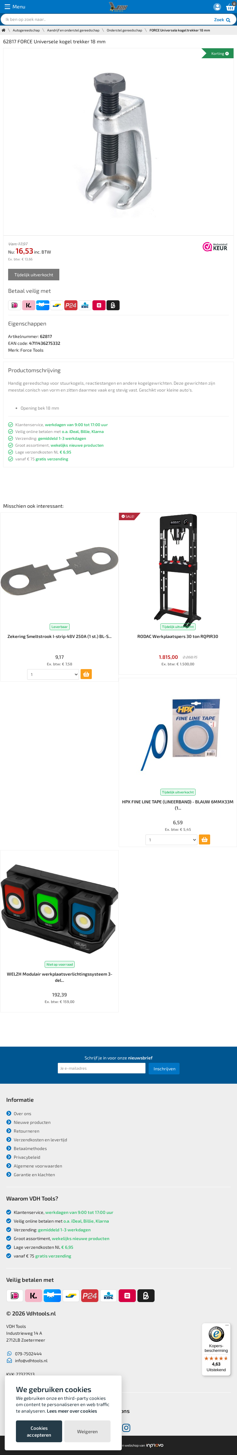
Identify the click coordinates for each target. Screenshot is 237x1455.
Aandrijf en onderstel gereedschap (73, 30)
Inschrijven (164, 1068)
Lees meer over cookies (72, 1411)
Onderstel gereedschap (124, 30)
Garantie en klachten (30, 1174)
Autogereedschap (26, 30)
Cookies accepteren (39, 1431)
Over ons (18, 1113)
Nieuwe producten (28, 1122)
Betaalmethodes (26, 1148)
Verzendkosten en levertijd (36, 1139)
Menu (15, 6)
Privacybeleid (23, 1157)
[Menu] (227, 1326)
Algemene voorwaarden (34, 1165)
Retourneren (22, 1131)
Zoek (222, 20)
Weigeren (87, 1431)
